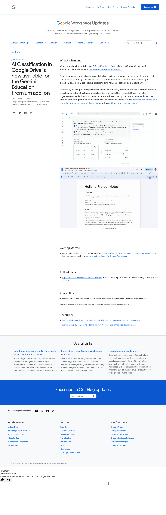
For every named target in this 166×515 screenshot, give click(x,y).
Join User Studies (118, 445)
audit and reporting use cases (122, 103)
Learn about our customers (123, 351)
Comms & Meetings (21, 43)
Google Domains (118, 431)
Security (63, 427)
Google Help (13, 438)
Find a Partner (66, 438)
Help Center (113, 7)
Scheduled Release (19, 104)
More (119, 43)
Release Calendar (128, 7)
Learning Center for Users (19, 431)
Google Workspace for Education (24, 102)
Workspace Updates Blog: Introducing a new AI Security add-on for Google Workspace (99, 325)
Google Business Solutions (122, 438)
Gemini (68, 43)
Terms (65, 463)
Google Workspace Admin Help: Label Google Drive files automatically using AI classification (101, 320)
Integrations (65, 449)
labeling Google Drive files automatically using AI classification (130, 253)
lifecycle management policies (83, 103)
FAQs (62, 445)
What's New (13, 445)
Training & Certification (70, 453)
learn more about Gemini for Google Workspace (106, 256)
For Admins (101, 7)
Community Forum (16, 434)
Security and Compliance (37, 104)
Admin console (18, 99)
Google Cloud (117, 427)
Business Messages (119, 442)
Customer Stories (67, 431)
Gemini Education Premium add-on (105, 69)
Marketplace (65, 442)
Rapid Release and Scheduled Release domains (82, 278)
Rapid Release (44, 102)
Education (105, 43)
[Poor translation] (8, 480)
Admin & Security (86, 43)
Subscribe (150, 7)
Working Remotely (68, 434)
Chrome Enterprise (119, 434)
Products (90, 7)
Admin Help (13, 427)
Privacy (59, 463)
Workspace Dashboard (18, 442)
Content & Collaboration (47, 43)
